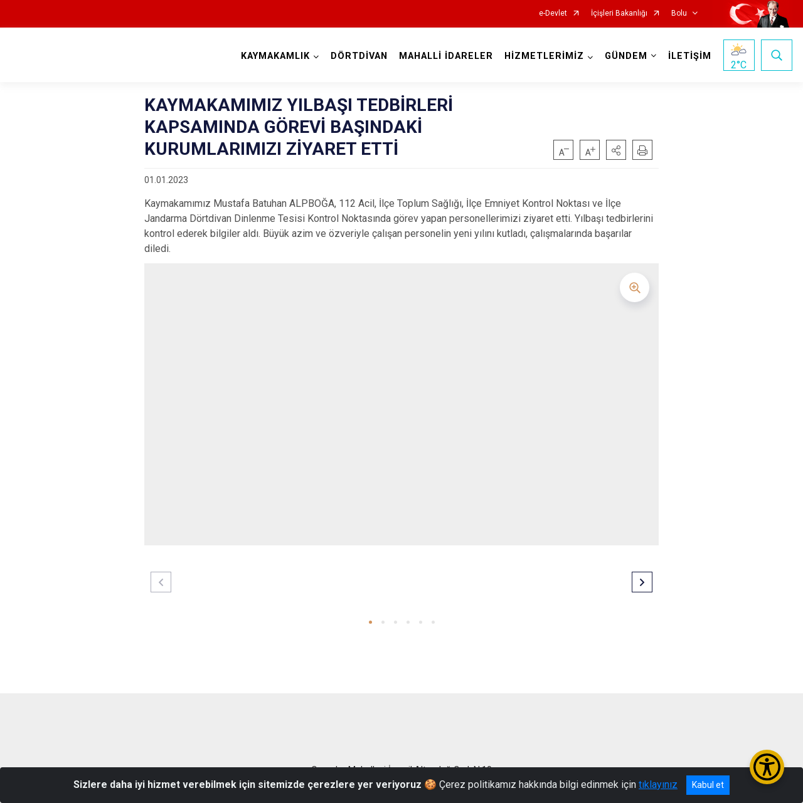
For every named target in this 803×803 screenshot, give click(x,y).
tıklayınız (658, 784)
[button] (616, 150)
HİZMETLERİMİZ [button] (544, 56)
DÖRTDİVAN (359, 56)
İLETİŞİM (689, 56)
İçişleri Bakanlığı (619, 13)
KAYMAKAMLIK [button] (275, 56)
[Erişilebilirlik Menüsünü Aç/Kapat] (767, 767)
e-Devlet (553, 13)
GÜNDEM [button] (626, 56)
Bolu (679, 13)
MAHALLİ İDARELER (446, 56)
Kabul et (708, 785)
